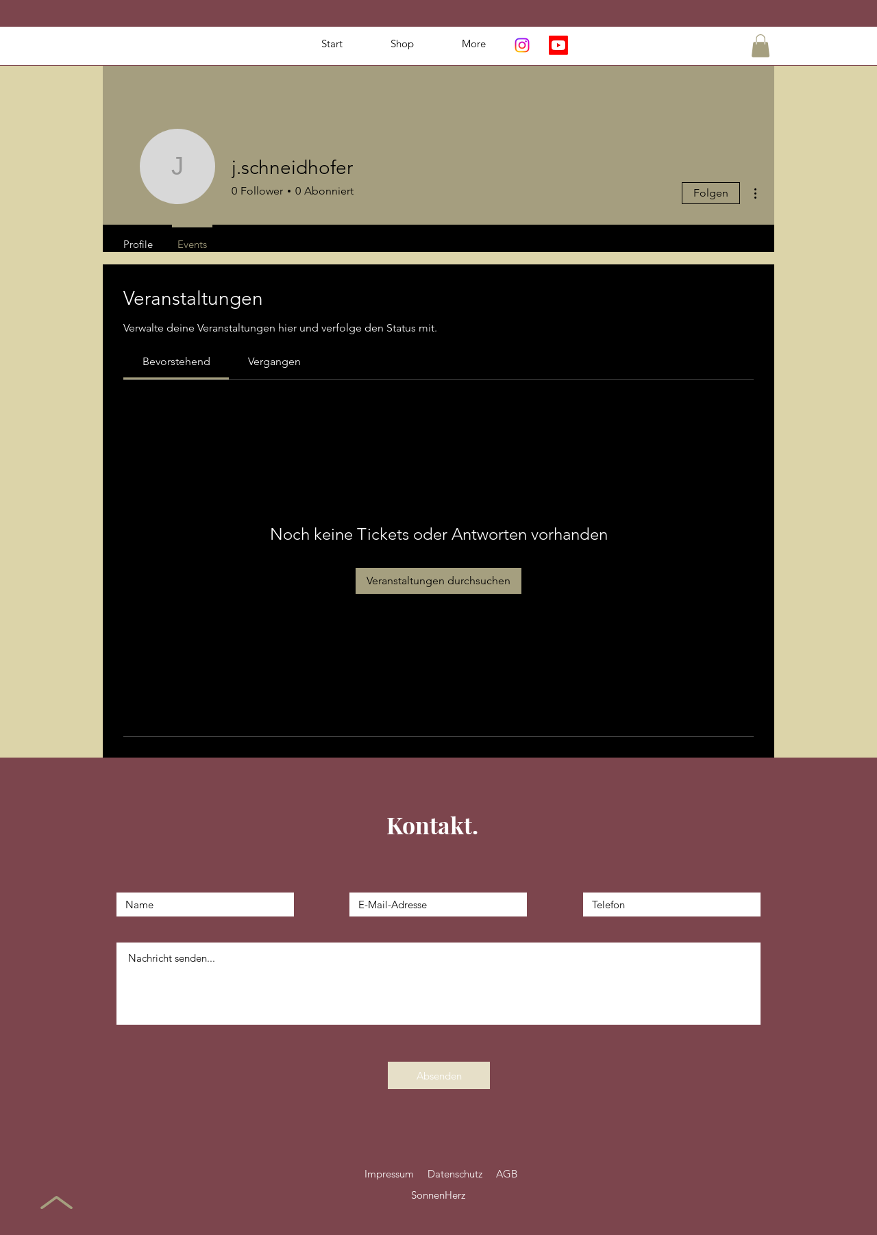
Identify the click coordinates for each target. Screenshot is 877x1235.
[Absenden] (439, 1075)
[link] (176, 361)
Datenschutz (455, 1173)
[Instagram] (522, 45)
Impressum (389, 1173)
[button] (760, 45)
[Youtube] (558, 45)
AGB (506, 1173)
